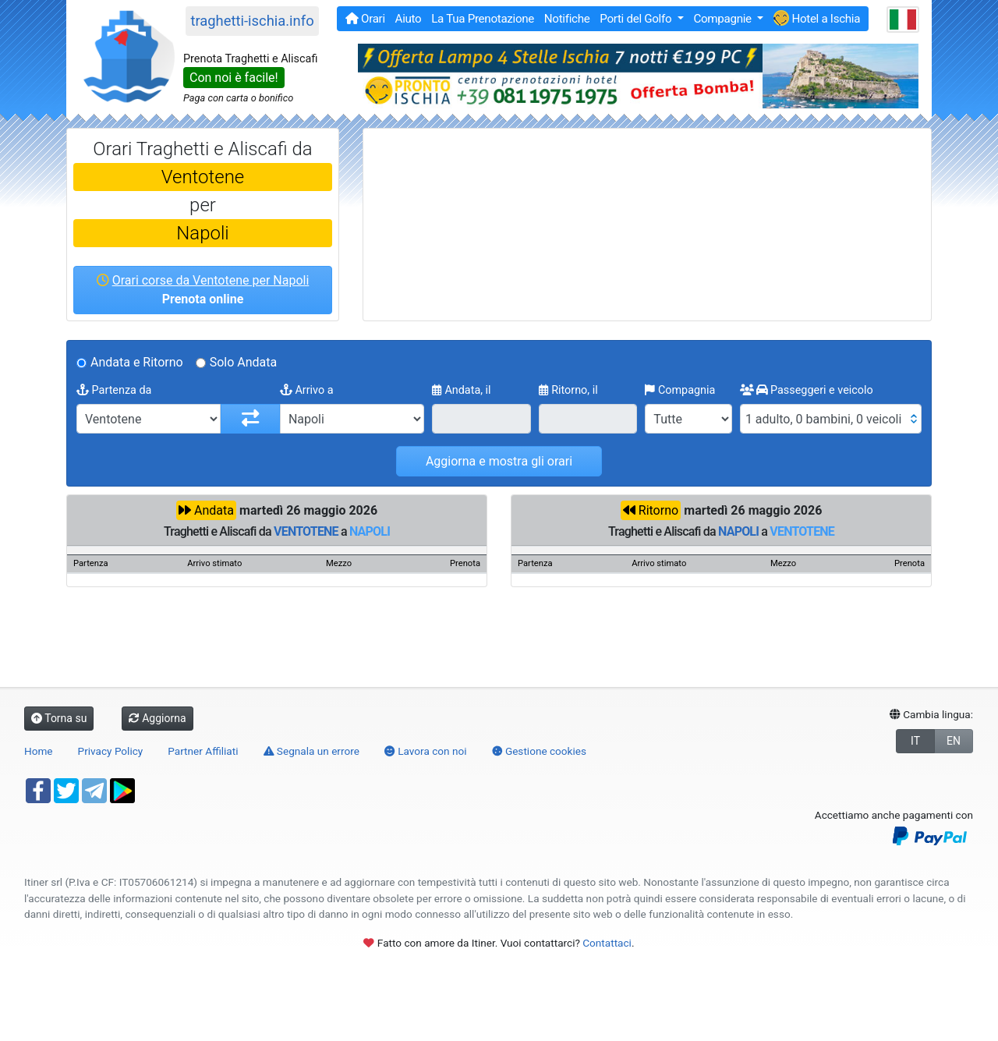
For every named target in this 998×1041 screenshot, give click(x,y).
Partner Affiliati (203, 751)
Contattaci (607, 943)
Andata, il (461, 390)
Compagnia (680, 390)
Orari (365, 19)
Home (38, 751)
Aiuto (408, 19)
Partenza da (113, 390)
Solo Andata (244, 362)
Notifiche (567, 19)
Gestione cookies (539, 751)
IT (915, 741)
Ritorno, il (568, 390)
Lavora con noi (425, 751)
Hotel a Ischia (816, 18)
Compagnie (723, 19)
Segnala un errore (311, 751)
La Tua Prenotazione (482, 19)
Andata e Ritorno (136, 362)
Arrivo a (307, 390)
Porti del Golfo (637, 19)
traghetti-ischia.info (251, 20)
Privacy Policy (110, 751)
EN (954, 741)
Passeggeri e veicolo (806, 390)
